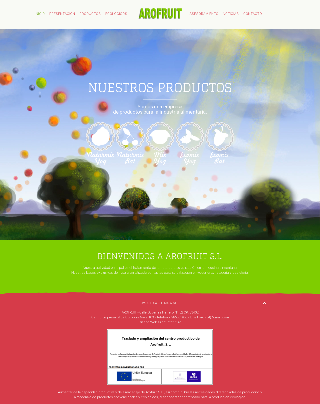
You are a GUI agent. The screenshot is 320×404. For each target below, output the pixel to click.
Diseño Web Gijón (152, 322)
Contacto (252, 14)
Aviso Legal (150, 303)
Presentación (62, 14)
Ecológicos (116, 14)
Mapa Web (171, 303)
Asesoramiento (204, 14)
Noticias (231, 14)
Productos (90, 14)
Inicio (40, 14)
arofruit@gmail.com (214, 317)
